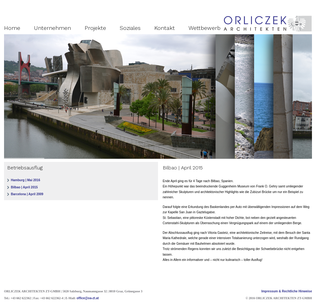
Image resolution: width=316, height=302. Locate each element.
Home (12, 28)
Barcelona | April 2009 (27, 194)
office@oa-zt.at (88, 298)
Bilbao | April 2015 (24, 187)
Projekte (95, 28)
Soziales (130, 28)
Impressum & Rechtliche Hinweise (286, 291)
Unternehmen (52, 28)
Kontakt (164, 28)
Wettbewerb (204, 28)
